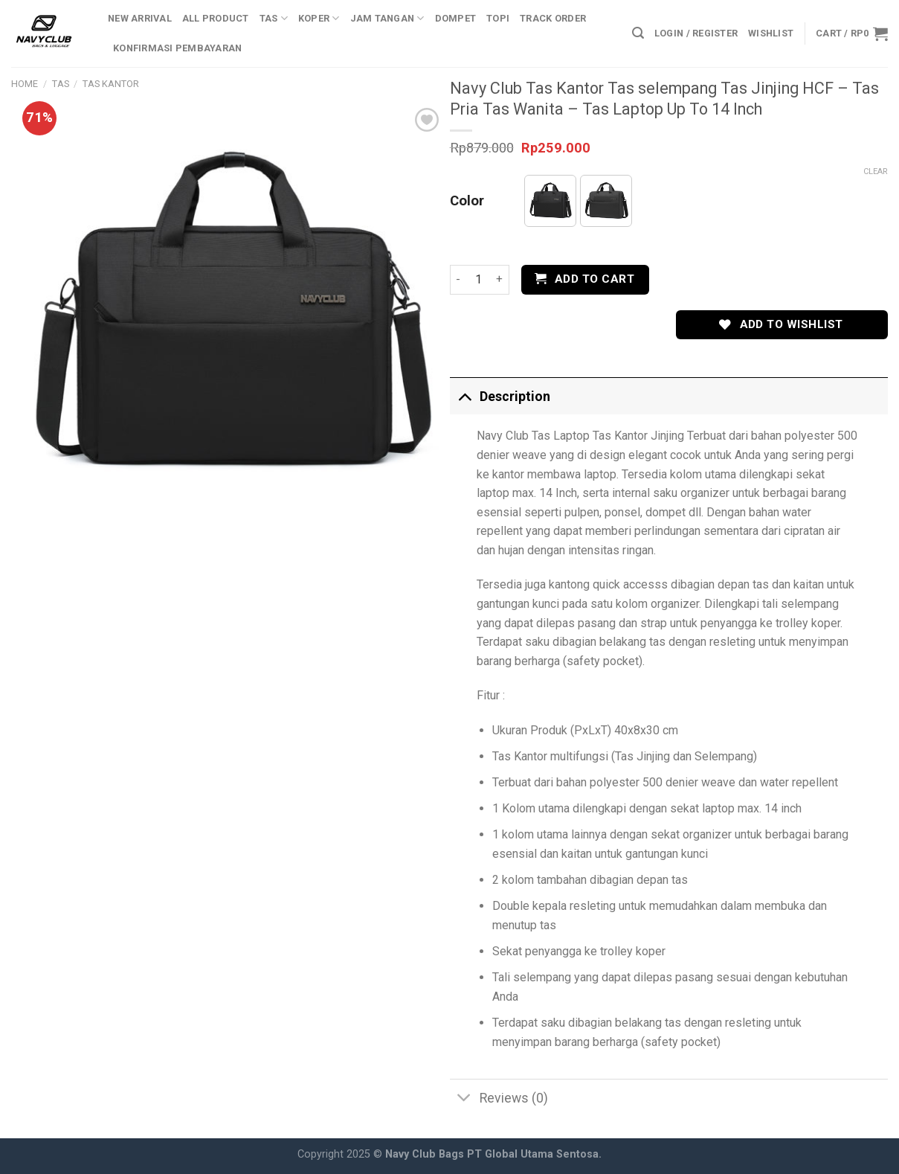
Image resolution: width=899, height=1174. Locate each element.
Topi (497, 18)
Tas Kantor (111, 83)
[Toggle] (464, 396)
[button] (550, 201)
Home (24, 83)
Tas (274, 18)
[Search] (638, 33)
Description (500, 396)
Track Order (553, 18)
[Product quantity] (478, 280)
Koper (319, 18)
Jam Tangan (387, 18)
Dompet (456, 18)
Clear (875, 171)
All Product (215, 18)
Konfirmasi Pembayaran (177, 48)
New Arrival (140, 18)
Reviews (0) (499, 1099)
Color (467, 201)
